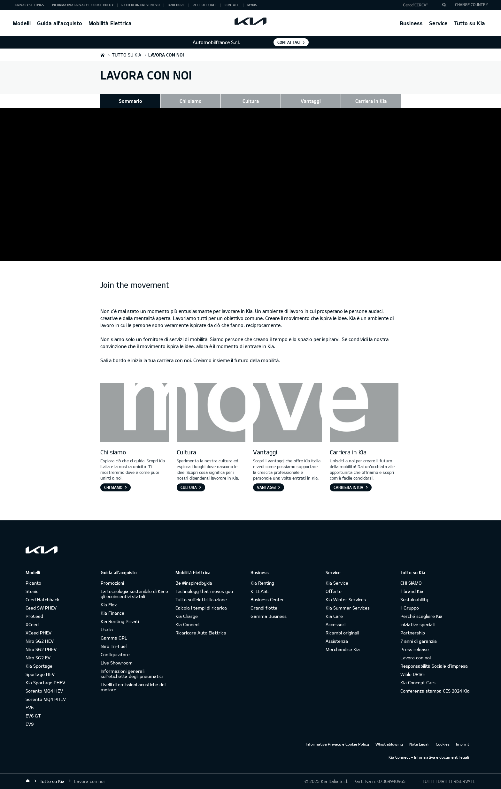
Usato (107, 629)
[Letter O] (211, 413)
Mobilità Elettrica (110, 23)
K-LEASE (259, 591)
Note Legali (419, 744)
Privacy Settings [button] (29, 5)
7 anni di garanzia (418, 641)
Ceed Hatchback (42, 599)
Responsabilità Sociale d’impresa (434, 666)
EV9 (30, 724)
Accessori (335, 624)
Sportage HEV (40, 674)
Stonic (32, 591)
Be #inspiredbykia (193, 583)
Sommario (130, 101)
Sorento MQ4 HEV (44, 691)
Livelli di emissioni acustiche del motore (133, 687)
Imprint (462, 744)
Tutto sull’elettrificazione (201, 599)
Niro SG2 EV (38, 657)
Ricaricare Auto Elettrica (200, 632)
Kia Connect (187, 624)
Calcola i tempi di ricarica (201, 608)
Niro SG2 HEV (40, 641)
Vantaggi (311, 101)
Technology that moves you (204, 591)
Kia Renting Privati (120, 621)
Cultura (251, 101)
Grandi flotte (263, 608)
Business (411, 23)
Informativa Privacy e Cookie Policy (337, 744)
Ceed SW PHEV (41, 608)
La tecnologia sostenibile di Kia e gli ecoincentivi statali (134, 593)
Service (438, 23)
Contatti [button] (232, 5)
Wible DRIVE (412, 674)
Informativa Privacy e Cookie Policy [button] (82, 5)
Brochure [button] (176, 5)
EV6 (30, 707)
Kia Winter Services (346, 599)
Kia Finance (112, 613)
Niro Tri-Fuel (114, 646)
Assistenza (337, 641)
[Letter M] (134, 413)
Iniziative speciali (417, 624)
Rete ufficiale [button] (205, 5)
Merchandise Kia (343, 649)
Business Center (267, 599)
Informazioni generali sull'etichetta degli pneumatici (132, 673)
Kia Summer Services (348, 608)
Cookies (443, 744)
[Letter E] (364, 413)
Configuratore (115, 654)
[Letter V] (287, 413)
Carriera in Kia (371, 101)
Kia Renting (262, 583)
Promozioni (112, 583)
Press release (414, 649)
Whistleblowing (389, 744)
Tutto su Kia (469, 23)
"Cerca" (420, 5)
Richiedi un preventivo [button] (140, 5)
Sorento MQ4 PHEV (46, 699)
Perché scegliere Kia (421, 616)
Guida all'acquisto (59, 23)
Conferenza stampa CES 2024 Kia (435, 691)
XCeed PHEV (38, 632)
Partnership (412, 632)
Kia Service (337, 583)
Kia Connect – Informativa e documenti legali (429, 757)
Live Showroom (117, 662)
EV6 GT (33, 715)
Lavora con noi (415, 657)
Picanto (33, 583)
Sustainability (414, 599)
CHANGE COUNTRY (471, 4)
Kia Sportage (39, 666)
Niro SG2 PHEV (41, 649)
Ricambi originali (342, 632)
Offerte (334, 591)
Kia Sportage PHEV (45, 682)
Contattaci (288, 42)
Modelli (22, 23)
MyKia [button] (252, 5)
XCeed (32, 624)
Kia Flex (109, 604)
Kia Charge (186, 616)
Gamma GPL (114, 638)
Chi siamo (191, 101)
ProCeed (34, 616)
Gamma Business (268, 616)
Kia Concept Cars (417, 682)
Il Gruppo (409, 608)
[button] (422, 5)
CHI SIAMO (411, 583)
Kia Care (334, 616)
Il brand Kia (411, 591)
